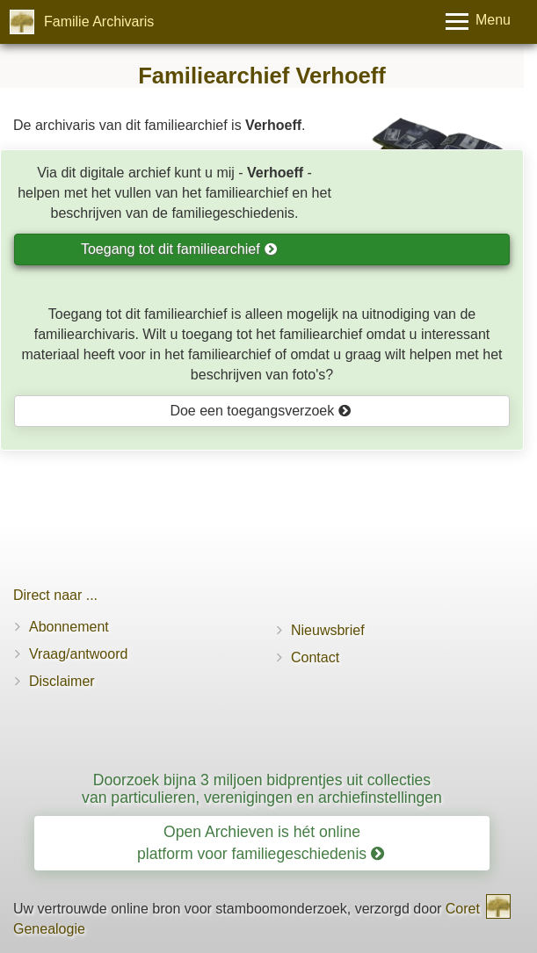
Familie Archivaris (99, 21)
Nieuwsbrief (328, 630)
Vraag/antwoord (78, 653)
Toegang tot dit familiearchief (179, 249)
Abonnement (69, 626)
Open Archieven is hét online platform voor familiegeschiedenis (260, 843)
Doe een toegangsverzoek (260, 410)
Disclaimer (62, 681)
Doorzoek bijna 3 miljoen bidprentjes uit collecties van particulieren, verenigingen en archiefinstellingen (262, 788)
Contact (315, 657)
